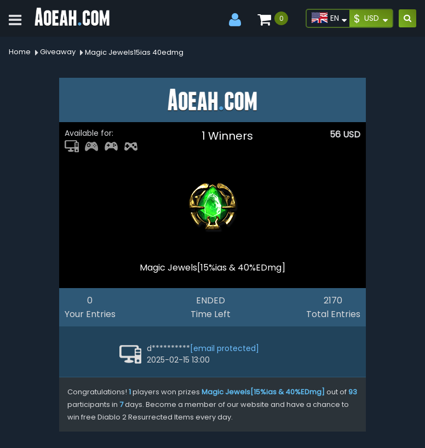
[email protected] (224, 348)
